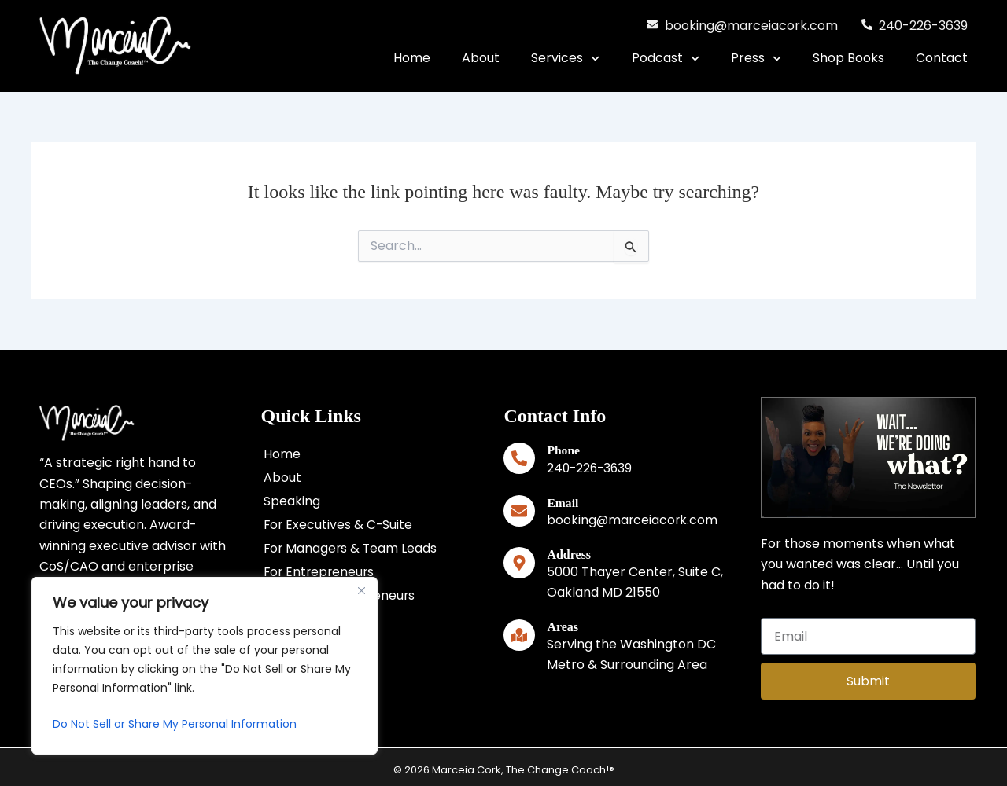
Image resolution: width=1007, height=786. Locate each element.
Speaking (292, 501)
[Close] (361, 590)
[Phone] (519, 458)
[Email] (519, 510)
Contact (942, 58)
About (481, 58)
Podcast (665, 58)
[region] (204, 666)
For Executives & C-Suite (339, 525)
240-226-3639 (591, 468)
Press (756, 58)
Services (565, 58)
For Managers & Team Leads (352, 548)
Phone (564, 450)
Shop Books (848, 58)
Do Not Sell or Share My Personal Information (175, 724)
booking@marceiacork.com (633, 519)
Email (563, 502)
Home (411, 58)
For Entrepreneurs (321, 572)
